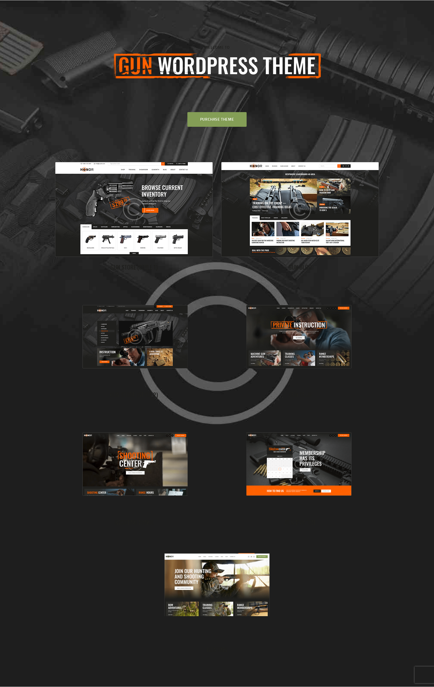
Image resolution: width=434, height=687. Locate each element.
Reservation (300, 522)
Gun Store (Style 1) (134, 267)
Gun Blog (300, 267)
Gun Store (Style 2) (134, 394)
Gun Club (300, 394)
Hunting (217, 649)
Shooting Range (134, 522)
